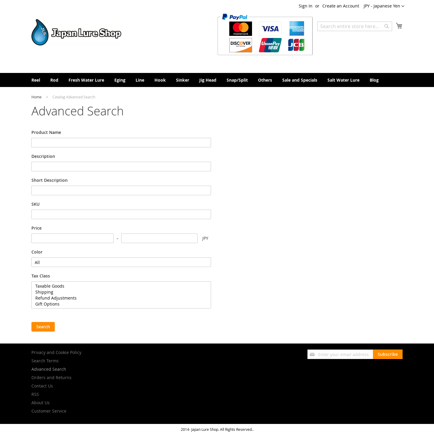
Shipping (121, 292)
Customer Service (48, 411)
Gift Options (121, 304)
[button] (384, 6)
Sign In (305, 6)
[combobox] (354, 26)
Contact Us (42, 386)
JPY (205, 238)
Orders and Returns (51, 377)
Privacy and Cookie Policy (56, 352)
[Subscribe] (388, 354)
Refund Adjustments (121, 298)
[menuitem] (36, 80)
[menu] (217, 80)
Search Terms (45, 361)
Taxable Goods (121, 286)
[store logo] (76, 32)
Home (37, 96)
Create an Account (340, 6)
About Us (40, 402)
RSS (35, 394)
